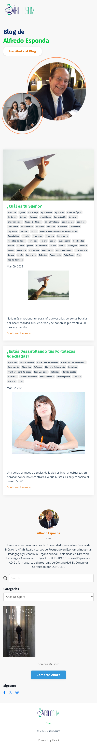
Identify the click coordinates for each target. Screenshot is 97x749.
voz (79, 255)
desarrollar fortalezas (47, 362)
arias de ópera (74, 212)
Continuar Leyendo (19, 333)
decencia (62, 226)
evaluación (38, 236)
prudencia (34, 250)
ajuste (22, 212)
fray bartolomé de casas (19, 372)
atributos (12, 217)
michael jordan (63, 376)
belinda (23, 217)
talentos (43, 255)
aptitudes (59, 212)
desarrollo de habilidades (73, 362)
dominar (24, 231)
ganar (53, 241)
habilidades (78, 241)
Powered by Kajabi (48, 740)
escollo (34, 231)
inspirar (20, 245)
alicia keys (33, 212)
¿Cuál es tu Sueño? (24, 206)
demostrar (75, 226)
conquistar (13, 226)
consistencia (27, 226)
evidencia (50, 236)
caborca (33, 217)
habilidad (55, 372)
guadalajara (64, 241)
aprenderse (46, 212)
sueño (20, 255)
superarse (31, 255)
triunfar (12, 381)
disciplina (26, 367)
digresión (12, 231)
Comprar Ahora (48, 675)
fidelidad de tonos (16, 241)
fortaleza (33, 241)
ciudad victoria (52, 222)
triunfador (69, 255)
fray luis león (41, 372)
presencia (21, 250)
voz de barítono (15, 260)
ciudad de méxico (33, 222)
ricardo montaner (64, 250)
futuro (43, 241)
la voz (53, 245)
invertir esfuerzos (28, 376)
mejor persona (47, 376)
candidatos (45, 217)
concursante (68, 222)
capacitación (60, 217)
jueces (30, 245)
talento (77, 376)
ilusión (11, 245)
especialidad (13, 236)
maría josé (72, 245)
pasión (11, 250)
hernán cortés (69, 372)
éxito (21, 381)
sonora (11, 255)
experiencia (62, 236)
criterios (51, 226)
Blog (48, 723)
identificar (12, 376)
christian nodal (15, 222)
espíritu (26, 236)
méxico (83, 245)
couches (40, 226)
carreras (73, 217)
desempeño (13, 367)
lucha (62, 245)
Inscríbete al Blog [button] (22, 51)
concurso (81, 222)
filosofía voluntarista (55, 367)
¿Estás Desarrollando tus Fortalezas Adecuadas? (41, 354)
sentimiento (81, 250)
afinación (12, 212)
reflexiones (47, 250)
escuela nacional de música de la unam (58, 231)
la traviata (41, 245)
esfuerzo (38, 367)
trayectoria (55, 255)
